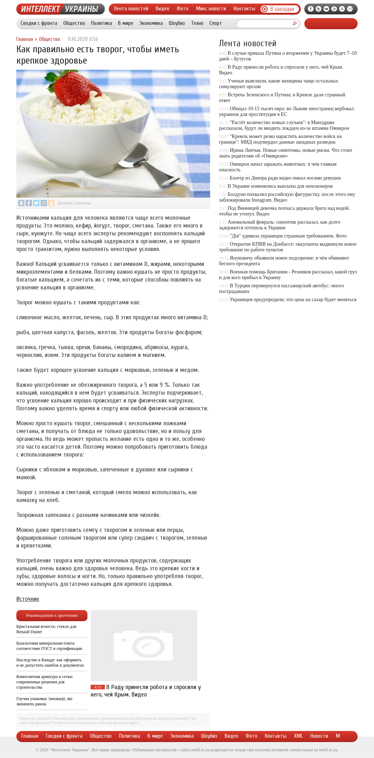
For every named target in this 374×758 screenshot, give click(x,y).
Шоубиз (177, 23)
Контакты (244, 8)
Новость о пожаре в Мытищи (44, 718)
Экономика (151, 23)
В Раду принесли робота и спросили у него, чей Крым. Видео (146, 690)
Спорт (215, 23)
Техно (197, 23)
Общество (74, 23)
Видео (162, 8)
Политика (101, 23)
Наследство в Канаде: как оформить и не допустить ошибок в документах (50, 662)
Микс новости (211, 8)
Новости (319, 736)
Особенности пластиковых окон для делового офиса (95, 722)
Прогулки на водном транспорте (162, 718)
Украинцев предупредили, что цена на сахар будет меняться (293, 299)
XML (298, 736)
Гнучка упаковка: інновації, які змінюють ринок (44, 701)
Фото (182, 8)
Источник (27, 599)
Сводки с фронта (39, 23)
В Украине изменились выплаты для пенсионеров (280, 186)
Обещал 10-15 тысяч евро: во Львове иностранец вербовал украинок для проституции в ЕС (286, 111)
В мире (125, 23)
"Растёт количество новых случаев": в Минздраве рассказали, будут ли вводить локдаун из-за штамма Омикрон (284, 125)
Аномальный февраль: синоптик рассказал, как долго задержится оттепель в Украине (279, 224)
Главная (24, 39)
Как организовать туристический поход (102, 718)
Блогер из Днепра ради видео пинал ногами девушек (285, 178)
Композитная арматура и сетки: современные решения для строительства (44, 682)
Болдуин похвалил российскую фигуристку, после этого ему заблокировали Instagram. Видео (287, 197)
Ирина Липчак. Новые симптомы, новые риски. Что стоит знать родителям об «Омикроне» (285, 153)
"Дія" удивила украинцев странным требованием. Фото (288, 236)
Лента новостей (131, 8)
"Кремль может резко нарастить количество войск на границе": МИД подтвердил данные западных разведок (280, 139)
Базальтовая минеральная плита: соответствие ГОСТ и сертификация (49, 646)
